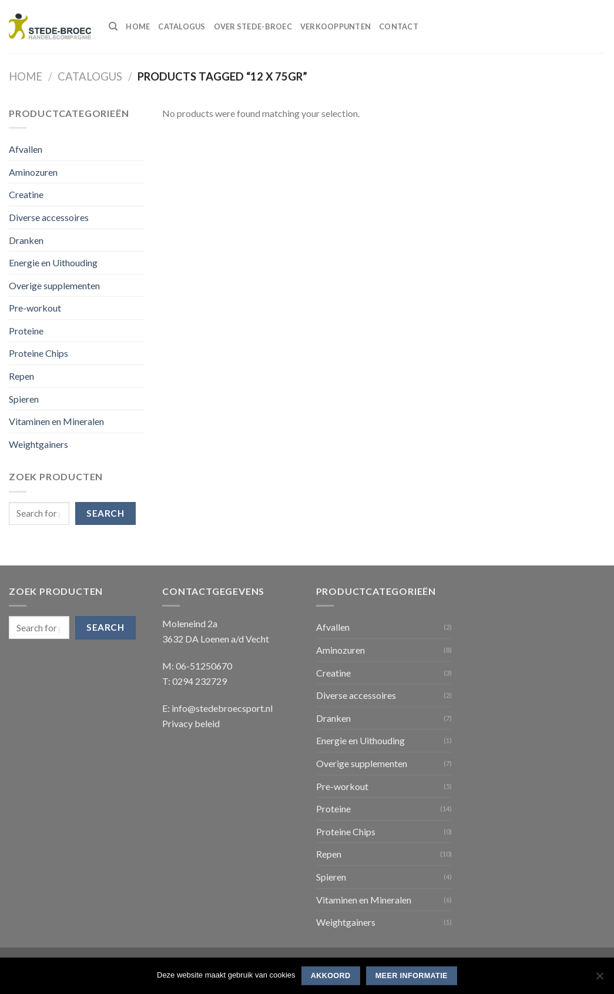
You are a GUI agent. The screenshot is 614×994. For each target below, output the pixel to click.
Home (138, 26)
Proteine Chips (38, 353)
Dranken (26, 240)
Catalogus (181, 26)
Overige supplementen (54, 285)
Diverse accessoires (49, 217)
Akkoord (331, 976)
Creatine (26, 194)
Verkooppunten (335, 26)
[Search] (113, 26)
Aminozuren (33, 172)
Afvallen (25, 149)
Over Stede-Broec (253, 26)
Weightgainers (38, 444)
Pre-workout (35, 307)
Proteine (26, 330)
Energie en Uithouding (53, 262)
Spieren (24, 398)
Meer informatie (411, 976)
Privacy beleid (191, 723)
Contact (398, 26)
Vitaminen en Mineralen (56, 421)
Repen (21, 375)
